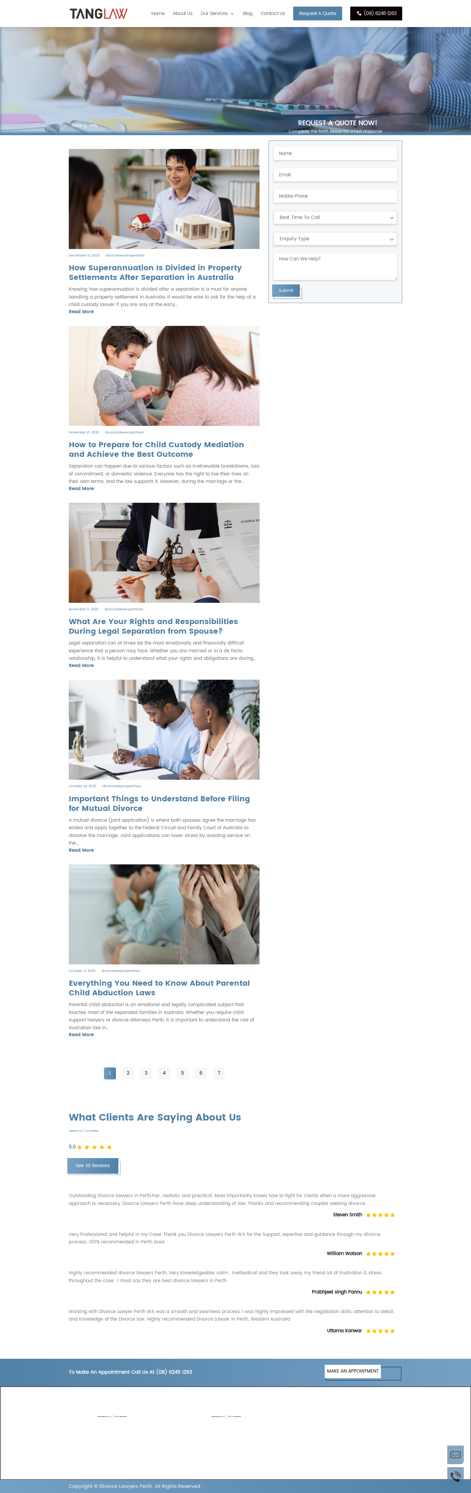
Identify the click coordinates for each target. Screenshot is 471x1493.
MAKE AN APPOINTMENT (352, 1371)
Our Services (214, 13)
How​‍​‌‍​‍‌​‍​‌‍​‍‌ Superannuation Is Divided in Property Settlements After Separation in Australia (155, 273)
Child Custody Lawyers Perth (249, 1428)
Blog (248, 13)
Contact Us (273, 13)
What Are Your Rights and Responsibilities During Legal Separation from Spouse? (153, 626)
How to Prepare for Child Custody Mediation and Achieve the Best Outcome (156, 450)
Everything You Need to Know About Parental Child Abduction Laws (159, 988)
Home (158, 13)
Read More (81, 312)
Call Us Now (455, 1476)
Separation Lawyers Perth (331, 1445)
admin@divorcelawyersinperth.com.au (149, 1463)
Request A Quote (317, 13)
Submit (286, 290)
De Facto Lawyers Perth (329, 1428)
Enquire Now (455, 1455)
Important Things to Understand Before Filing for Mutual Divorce (159, 804)
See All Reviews (93, 1166)
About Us (183, 13)
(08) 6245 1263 (376, 13)
